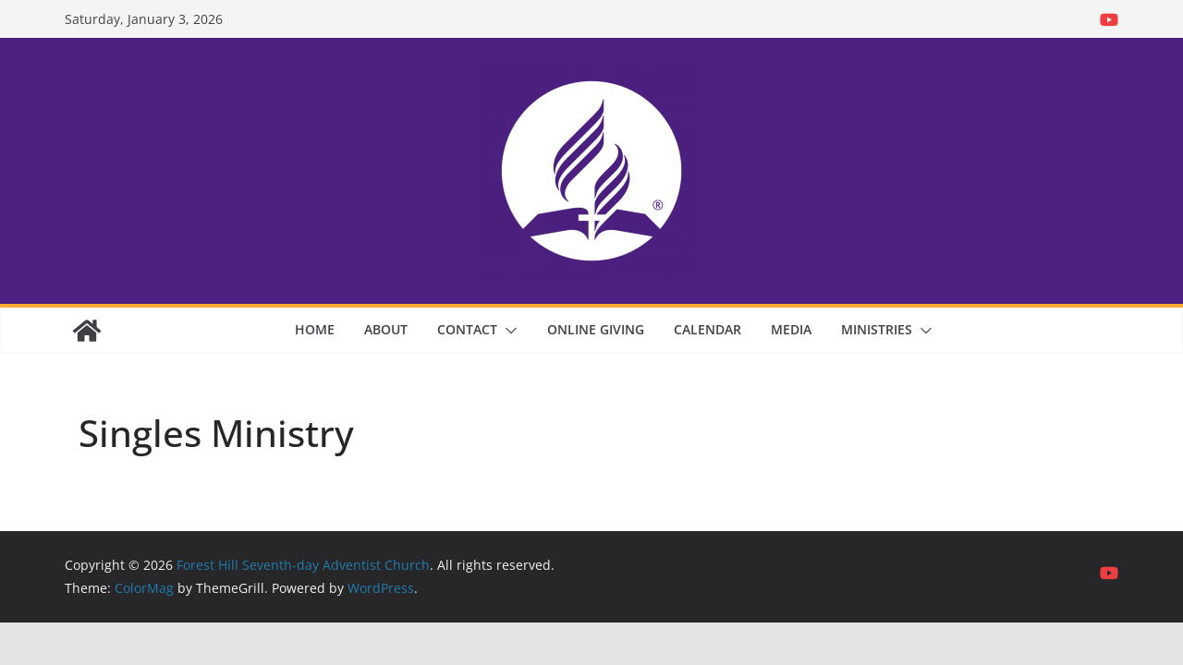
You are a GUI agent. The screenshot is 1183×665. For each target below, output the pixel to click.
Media (791, 329)
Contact (467, 329)
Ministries (876, 329)
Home (315, 329)
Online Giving (595, 329)
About (386, 329)
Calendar (707, 329)
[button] (507, 331)
